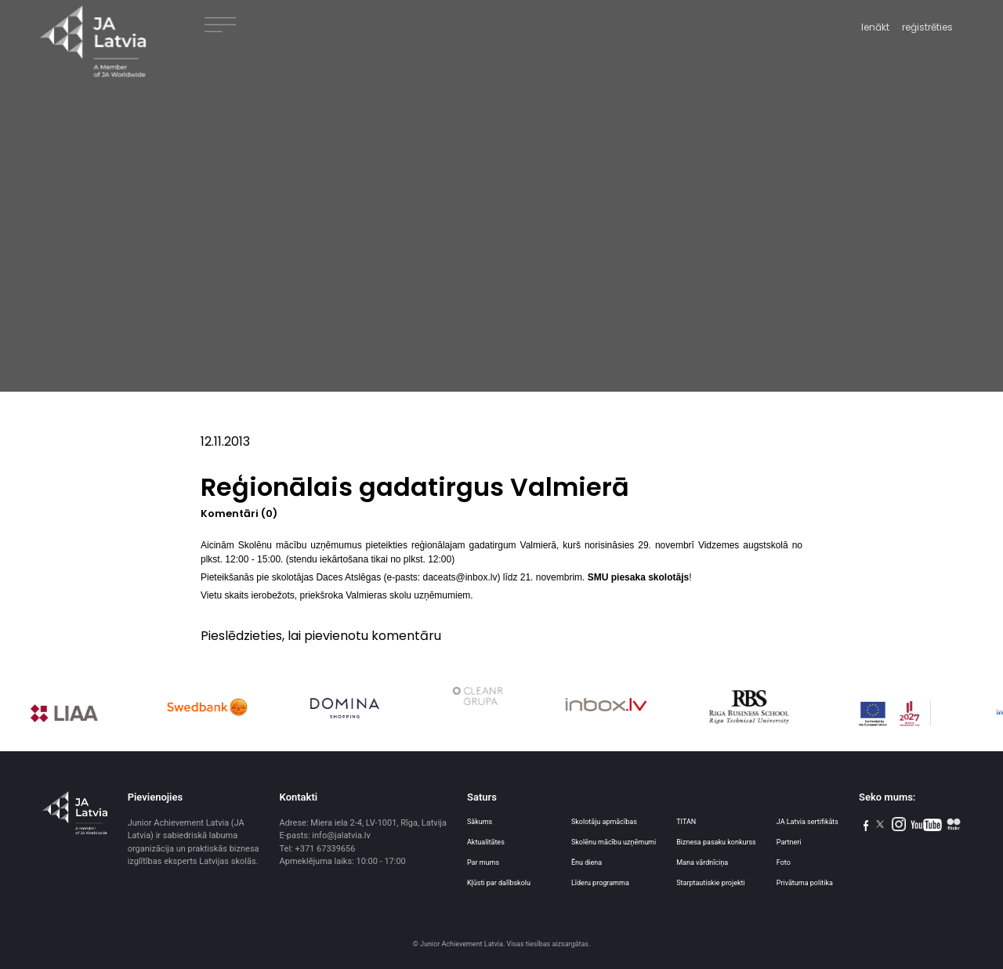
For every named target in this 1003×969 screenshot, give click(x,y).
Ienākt (875, 27)
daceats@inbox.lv (459, 577)
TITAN (686, 822)
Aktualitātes (486, 842)
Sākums (479, 822)
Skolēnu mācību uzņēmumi (613, 842)
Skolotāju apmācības (604, 822)
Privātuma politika (805, 883)
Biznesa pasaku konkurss (716, 842)
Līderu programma (600, 883)
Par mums (483, 862)
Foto (784, 862)
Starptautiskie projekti (710, 883)
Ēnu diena (586, 862)
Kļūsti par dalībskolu (498, 883)
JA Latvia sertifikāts (807, 822)
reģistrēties (927, 27)
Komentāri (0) (239, 513)
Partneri (789, 842)
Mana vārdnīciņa (702, 862)
